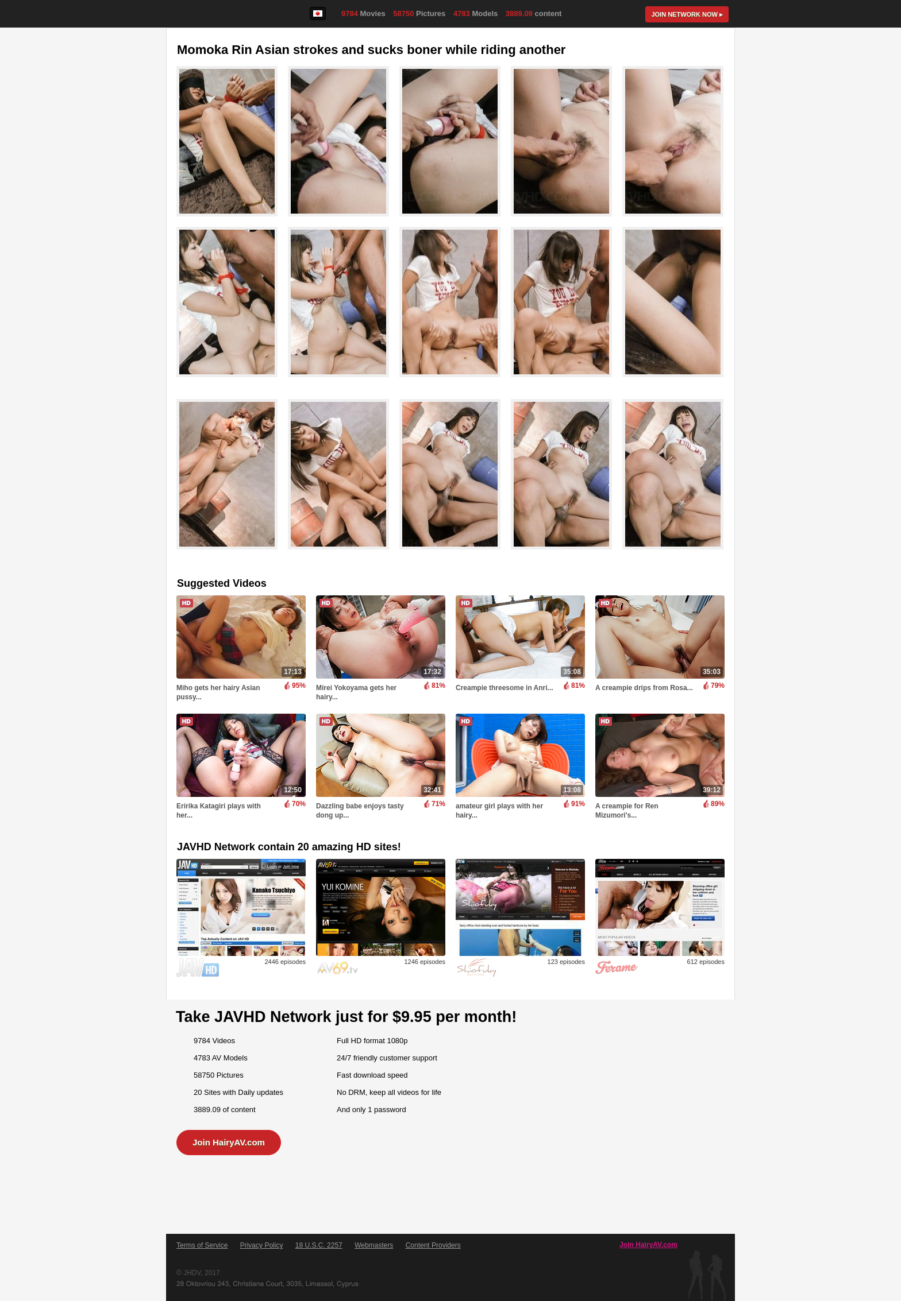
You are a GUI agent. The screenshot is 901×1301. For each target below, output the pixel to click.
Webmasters (374, 1245)
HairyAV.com (206, 14)
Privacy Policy (261, 1245)
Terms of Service (202, 1245)
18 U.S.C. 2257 (318, 1245)
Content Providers (433, 1245)
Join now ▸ (687, 14)
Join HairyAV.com (228, 1142)
